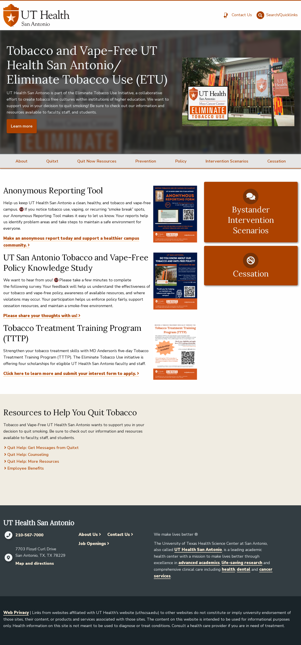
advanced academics (199, 563)
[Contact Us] (236, 15)
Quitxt (52, 161)
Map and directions (34, 563)
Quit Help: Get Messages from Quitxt (43, 448)
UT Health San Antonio (198, 550)
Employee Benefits (25, 468)
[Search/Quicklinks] (276, 15)
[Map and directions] (8, 558)
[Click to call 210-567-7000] (8, 535)
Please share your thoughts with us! (40, 316)
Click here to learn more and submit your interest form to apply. (69, 373)
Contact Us (118, 534)
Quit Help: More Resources (33, 461)
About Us (88, 534)
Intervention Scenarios (226, 161)
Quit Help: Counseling (27, 454)
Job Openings (92, 544)
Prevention (145, 161)
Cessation (276, 161)
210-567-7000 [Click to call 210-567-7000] (29, 535)
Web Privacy (16, 613)
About (21, 161)
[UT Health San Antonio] (36, 15)
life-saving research (242, 563)
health (228, 569)
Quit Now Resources (96, 161)
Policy (181, 161)
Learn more (22, 126)
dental (243, 569)
